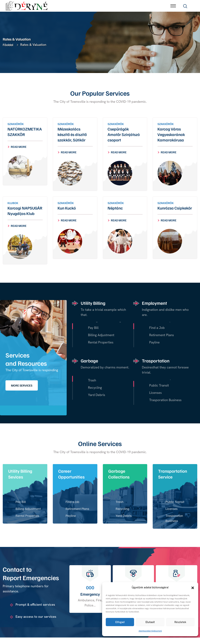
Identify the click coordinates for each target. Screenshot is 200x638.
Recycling (122, 509)
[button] (193, 587)
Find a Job (72, 502)
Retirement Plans (77, 509)
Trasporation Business (174, 518)
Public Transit (174, 502)
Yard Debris (124, 516)
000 (90, 588)
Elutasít (150, 622)
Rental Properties (27, 516)
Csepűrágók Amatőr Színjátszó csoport (124, 134)
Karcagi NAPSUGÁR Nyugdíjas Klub (24, 210)
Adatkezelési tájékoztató (150, 630)
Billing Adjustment (28, 509)
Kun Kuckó (67, 208)
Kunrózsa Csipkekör (174, 208)
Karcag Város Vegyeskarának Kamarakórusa (171, 134)
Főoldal (9, 45)
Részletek (180, 622)
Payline (71, 516)
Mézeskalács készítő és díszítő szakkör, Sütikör (72, 134)
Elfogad (119, 622)
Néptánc (115, 208)
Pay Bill (21, 502)
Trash (119, 502)
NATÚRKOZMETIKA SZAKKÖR (24, 131)
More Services (21, 386)
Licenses (171, 509)
